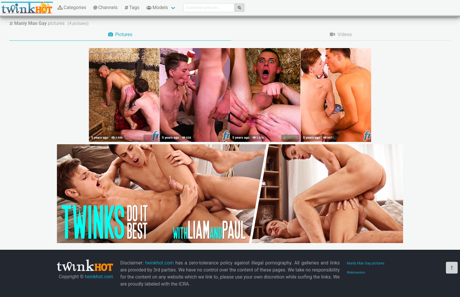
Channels (105, 7)
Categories (72, 7)
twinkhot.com (99, 276)
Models (157, 7)
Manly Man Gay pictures (365, 263)
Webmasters (356, 272)
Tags (132, 7)
